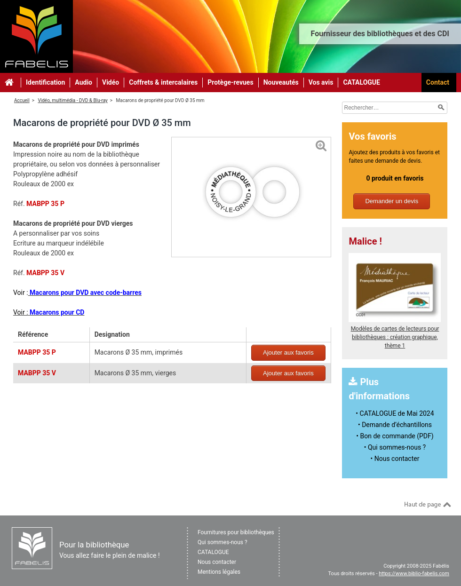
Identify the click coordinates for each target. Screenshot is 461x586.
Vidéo (110, 82)
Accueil (22, 100)
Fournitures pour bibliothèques (236, 532)
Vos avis (321, 82)
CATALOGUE (361, 82)
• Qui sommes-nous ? (395, 447)
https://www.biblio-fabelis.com (414, 573)
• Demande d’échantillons (395, 424)
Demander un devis (391, 201)
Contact (437, 82)
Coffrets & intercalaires (163, 82)
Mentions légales (219, 572)
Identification (45, 82)
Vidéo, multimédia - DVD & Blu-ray (72, 100)
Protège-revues (230, 82)
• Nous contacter (395, 458)
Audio (83, 82)
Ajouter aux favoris (288, 352)
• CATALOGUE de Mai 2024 (395, 413)
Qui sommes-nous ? (222, 542)
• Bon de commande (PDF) (394, 436)
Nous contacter (217, 562)
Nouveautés (281, 82)
